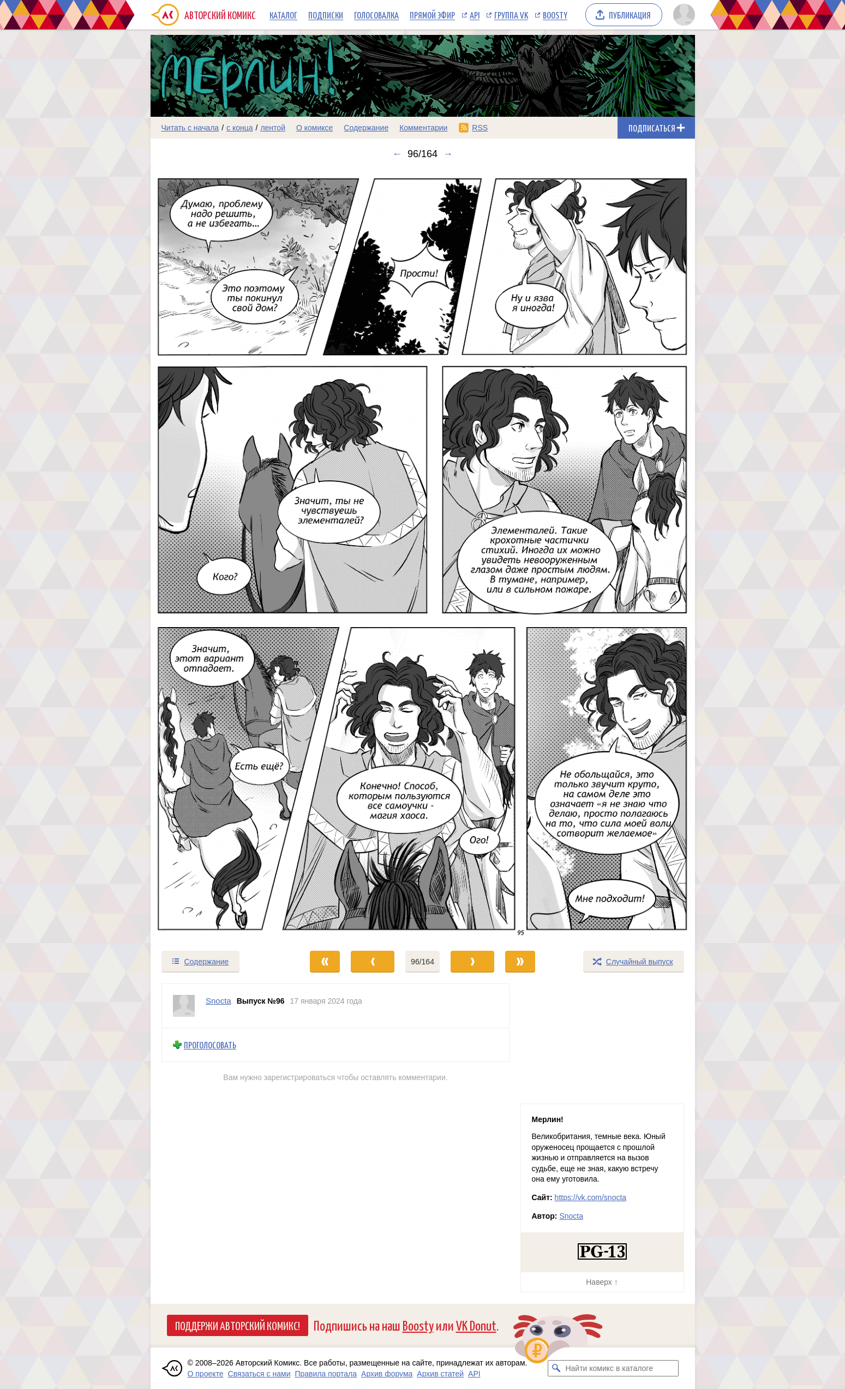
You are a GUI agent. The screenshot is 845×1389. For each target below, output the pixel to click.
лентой (272, 127)
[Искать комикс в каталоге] (556, 1368)
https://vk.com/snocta (591, 1197)
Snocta (571, 1216)
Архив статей (440, 1373)
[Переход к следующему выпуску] (423, 555)
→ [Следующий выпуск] (448, 153)
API (475, 15)
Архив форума (386, 1373)
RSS (480, 127)
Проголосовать (210, 1045)
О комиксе (314, 127)
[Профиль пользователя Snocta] (184, 1006)
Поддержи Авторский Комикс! (237, 1325)
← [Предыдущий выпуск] (397, 153)
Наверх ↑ (602, 1282)
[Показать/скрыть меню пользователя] (682, 14)
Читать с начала (190, 127)
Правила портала (326, 1373)
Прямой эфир (432, 15)
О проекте (206, 1373)
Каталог (283, 15)
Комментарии (423, 127)
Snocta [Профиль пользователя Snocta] (218, 1000)
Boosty (555, 15)
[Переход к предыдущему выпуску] (219, 555)
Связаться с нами (259, 1373)
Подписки (325, 15)
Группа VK (511, 15)
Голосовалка (376, 15)
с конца (239, 127)
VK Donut (476, 1324)
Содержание (366, 127)
